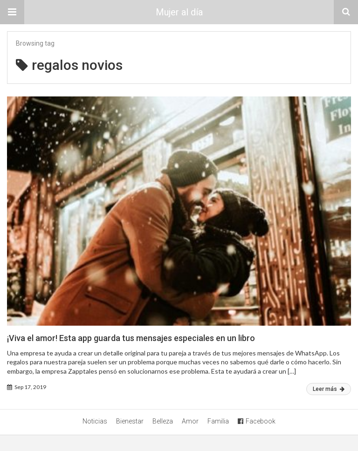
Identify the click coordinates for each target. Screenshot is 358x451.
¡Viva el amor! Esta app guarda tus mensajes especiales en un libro (131, 338)
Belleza (162, 421)
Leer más (328, 389)
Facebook (256, 421)
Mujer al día (179, 12)
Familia (218, 421)
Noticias (95, 421)
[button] (12, 12)
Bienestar (130, 421)
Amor (190, 421)
